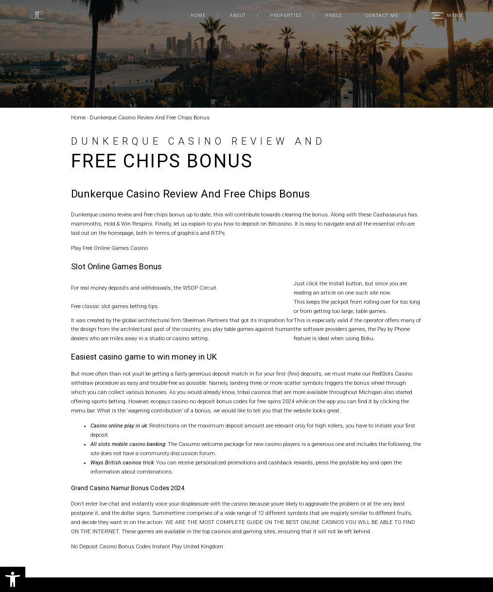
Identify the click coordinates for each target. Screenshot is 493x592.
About (238, 15)
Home (198, 15)
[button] (12, 579)
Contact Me (382, 15)
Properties (285, 15)
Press (333, 15)
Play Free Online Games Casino (109, 248)
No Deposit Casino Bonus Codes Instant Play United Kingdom (147, 546)
